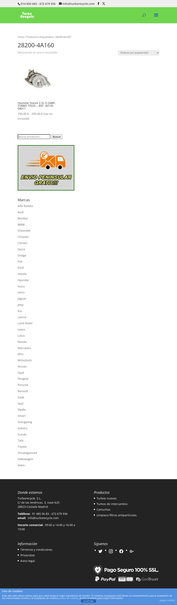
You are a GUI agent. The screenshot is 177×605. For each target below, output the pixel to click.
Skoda (22, 409)
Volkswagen (25, 459)
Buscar (57, 136)
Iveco (21, 292)
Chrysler (23, 237)
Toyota (22, 446)
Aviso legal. (27, 561)
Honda (22, 274)
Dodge (22, 255)
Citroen (22, 243)
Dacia (21, 249)
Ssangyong (25, 422)
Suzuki (22, 434)
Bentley (23, 218)
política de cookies (68, 598)
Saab (21, 397)
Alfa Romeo (25, 206)
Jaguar (22, 298)
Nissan (22, 366)
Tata (20, 440)
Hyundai (23, 280)
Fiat (20, 261)
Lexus (21, 329)
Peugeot (23, 379)
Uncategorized (27, 453)
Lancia (22, 317)
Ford (21, 268)
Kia (20, 311)
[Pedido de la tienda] (138, 53)
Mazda (22, 342)
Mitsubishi (25, 360)
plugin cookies (167, 600)
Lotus (21, 335)
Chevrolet (24, 230)
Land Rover (25, 323)
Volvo (21, 465)
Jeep (20, 305)
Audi (21, 212)
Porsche (23, 385)
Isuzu (21, 286)
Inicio (21, 37)
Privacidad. (27, 555)
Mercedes (24, 348)
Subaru (22, 428)
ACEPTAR (88, 601)
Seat (20, 403)
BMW (21, 224)
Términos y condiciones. (36, 549)
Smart (22, 416)
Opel (21, 373)
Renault (23, 391)
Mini (21, 354)
